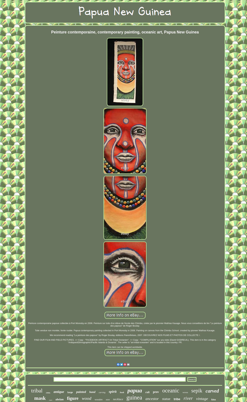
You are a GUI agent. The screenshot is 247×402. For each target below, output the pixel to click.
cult (147, 392)
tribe (177, 399)
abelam (60, 399)
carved (212, 391)
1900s (48, 393)
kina (213, 399)
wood (86, 398)
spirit (113, 391)
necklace (118, 399)
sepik (196, 391)
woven (185, 392)
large (70, 392)
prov (156, 392)
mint (108, 399)
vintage (202, 398)
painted (81, 392)
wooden (99, 399)
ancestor (152, 399)
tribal (36, 391)
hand (92, 392)
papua (134, 390)
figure (73, 398)
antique (59, 392)
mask (40, 398)
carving (102, 392)
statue (166, 399)
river (188, 398)
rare (50, 400)
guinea (134, 397)
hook (122, 392)
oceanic (170, 391)
